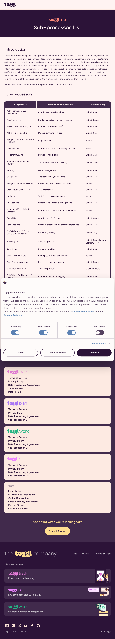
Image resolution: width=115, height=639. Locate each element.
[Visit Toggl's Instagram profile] (13, 625)
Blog (75, 554)
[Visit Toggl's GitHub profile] (38, 625)
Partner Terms (16, 504)
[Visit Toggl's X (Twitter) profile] (19, 625)
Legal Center (10, 631)
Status (24, 631)
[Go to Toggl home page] (10, 5)
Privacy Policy (16, 381)
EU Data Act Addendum (21, 494)
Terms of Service (17, 377)
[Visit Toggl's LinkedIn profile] (6, 625)
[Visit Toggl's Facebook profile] (32, 625)
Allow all (94, 352)
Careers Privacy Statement (23, 501)
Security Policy (16, 490)
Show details (99, 343)
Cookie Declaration (18, 497)
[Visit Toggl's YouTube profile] (25, 625)
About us (86, 554)
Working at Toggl (103, 554)
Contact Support (57, 530)
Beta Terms (14, 391)
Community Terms (18, 508)
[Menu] (109, 4)
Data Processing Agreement (24, 384)
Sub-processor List (18, 388)
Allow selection (57, 352)
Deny (21, 352)
